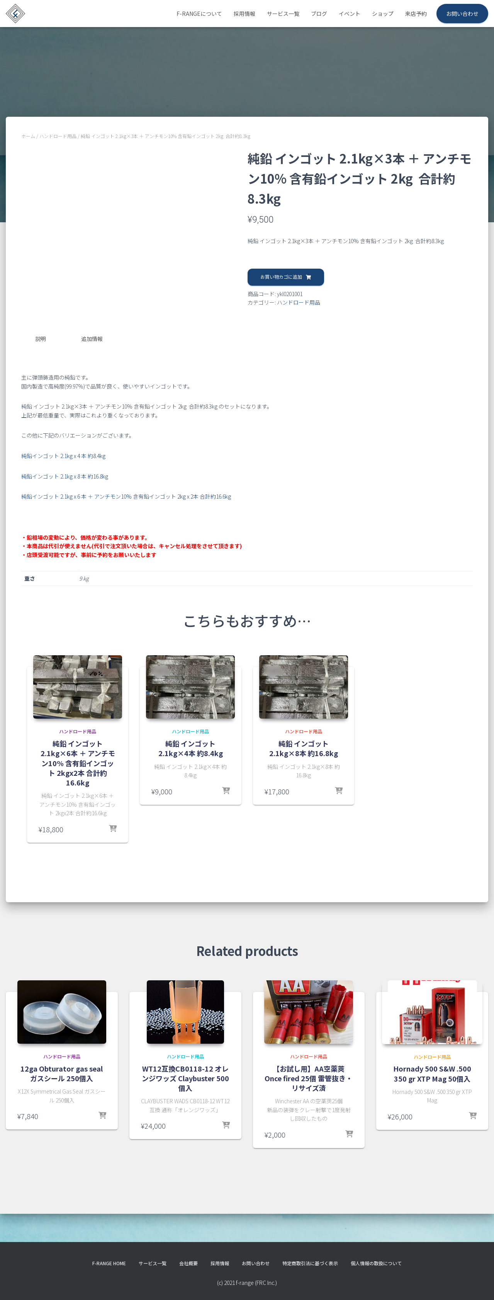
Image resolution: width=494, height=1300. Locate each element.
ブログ (319, 13)
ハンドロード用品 (57, 136)
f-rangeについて (199, 13)
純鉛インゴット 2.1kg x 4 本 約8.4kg (63, 499)
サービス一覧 (283, 13)
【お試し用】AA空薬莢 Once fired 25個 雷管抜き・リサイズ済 (309, 1121)
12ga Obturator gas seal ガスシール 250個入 (61, 1116)
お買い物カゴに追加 (281, 276)
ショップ (383, 13)
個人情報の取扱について (391, 1279)
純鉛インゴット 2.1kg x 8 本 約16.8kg (64, 519)
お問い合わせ (462, 13)
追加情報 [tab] (92, 383)
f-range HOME (92, 1279)
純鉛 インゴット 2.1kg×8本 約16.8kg (303, 791)
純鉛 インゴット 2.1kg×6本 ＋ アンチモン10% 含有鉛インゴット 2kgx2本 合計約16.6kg (78, 806)
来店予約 (416, 13)
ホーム (28, 136)
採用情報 (244, 13)
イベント (349, 13)
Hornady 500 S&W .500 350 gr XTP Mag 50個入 (432, 1124)
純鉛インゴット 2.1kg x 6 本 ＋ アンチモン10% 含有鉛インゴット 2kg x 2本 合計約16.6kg (126, 540)
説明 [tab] (40, 383)
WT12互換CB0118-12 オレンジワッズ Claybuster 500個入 (185, 1121)
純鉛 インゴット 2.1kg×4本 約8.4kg (190, 791)
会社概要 (181, 1279)
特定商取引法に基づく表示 (316, 1279)
